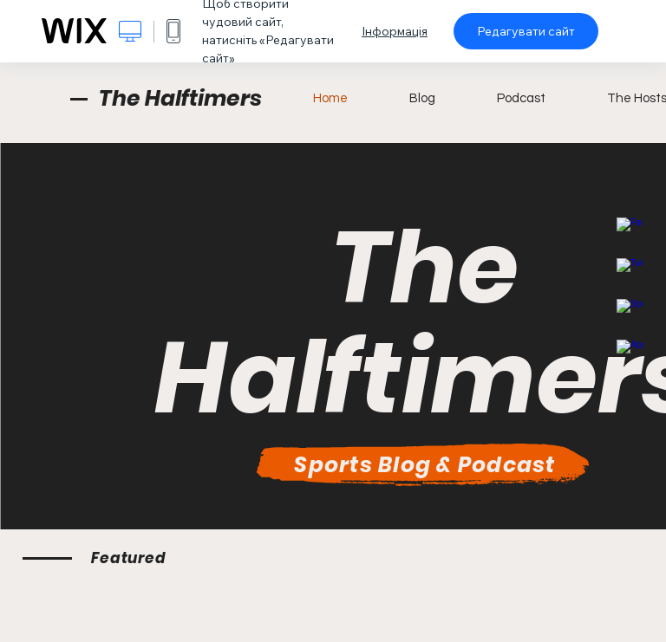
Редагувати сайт (526, 31)
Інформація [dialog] (395, 31)
